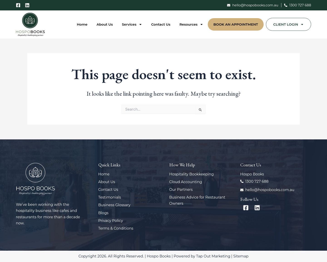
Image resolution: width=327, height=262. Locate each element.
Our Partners (181, 189)
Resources (191, 24)
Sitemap (240, 256)
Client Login (288, 24)
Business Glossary (114, 205)
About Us (105, 24)
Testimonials (109, 197)
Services (132, 24)
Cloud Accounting (185, 182)
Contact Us (161, 24)
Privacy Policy (110, 220)
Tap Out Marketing (213, 256)
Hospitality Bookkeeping (191, 174)
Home (82, 24)
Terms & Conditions (115, 228)
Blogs (103, 213)
